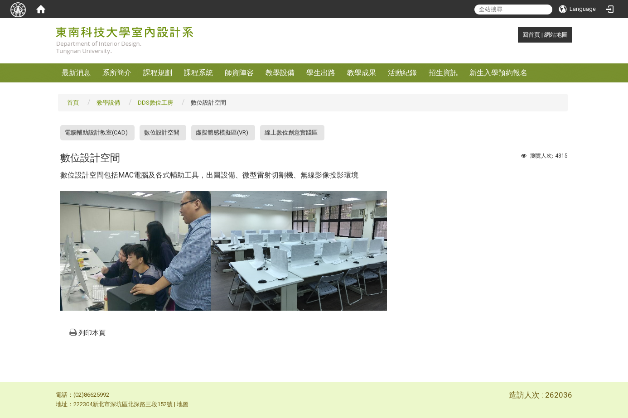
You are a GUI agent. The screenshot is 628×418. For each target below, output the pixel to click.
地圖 (182, 404)
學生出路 (320, 72)
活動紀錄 (402, 72)
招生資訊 (443, 72)
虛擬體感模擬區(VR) (222, 132)
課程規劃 (157, 72)
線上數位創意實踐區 (291, 132)
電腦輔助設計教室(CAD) (96, 132)
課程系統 (198, 72)
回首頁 (531, 34)
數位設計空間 (161, 132)
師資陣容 (239, 72)
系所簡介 (116, 72)
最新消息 (76, 72)
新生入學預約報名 (498, 72)
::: (518, 34)
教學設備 (280, 72)
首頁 (73, 102)
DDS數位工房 (155, 102)
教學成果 (361, 72)
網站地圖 (556, 34)
